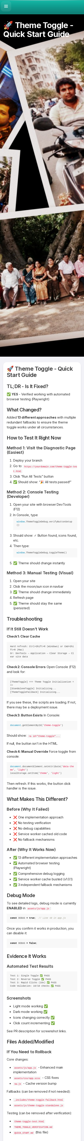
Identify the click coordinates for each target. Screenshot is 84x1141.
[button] (6, 6)
